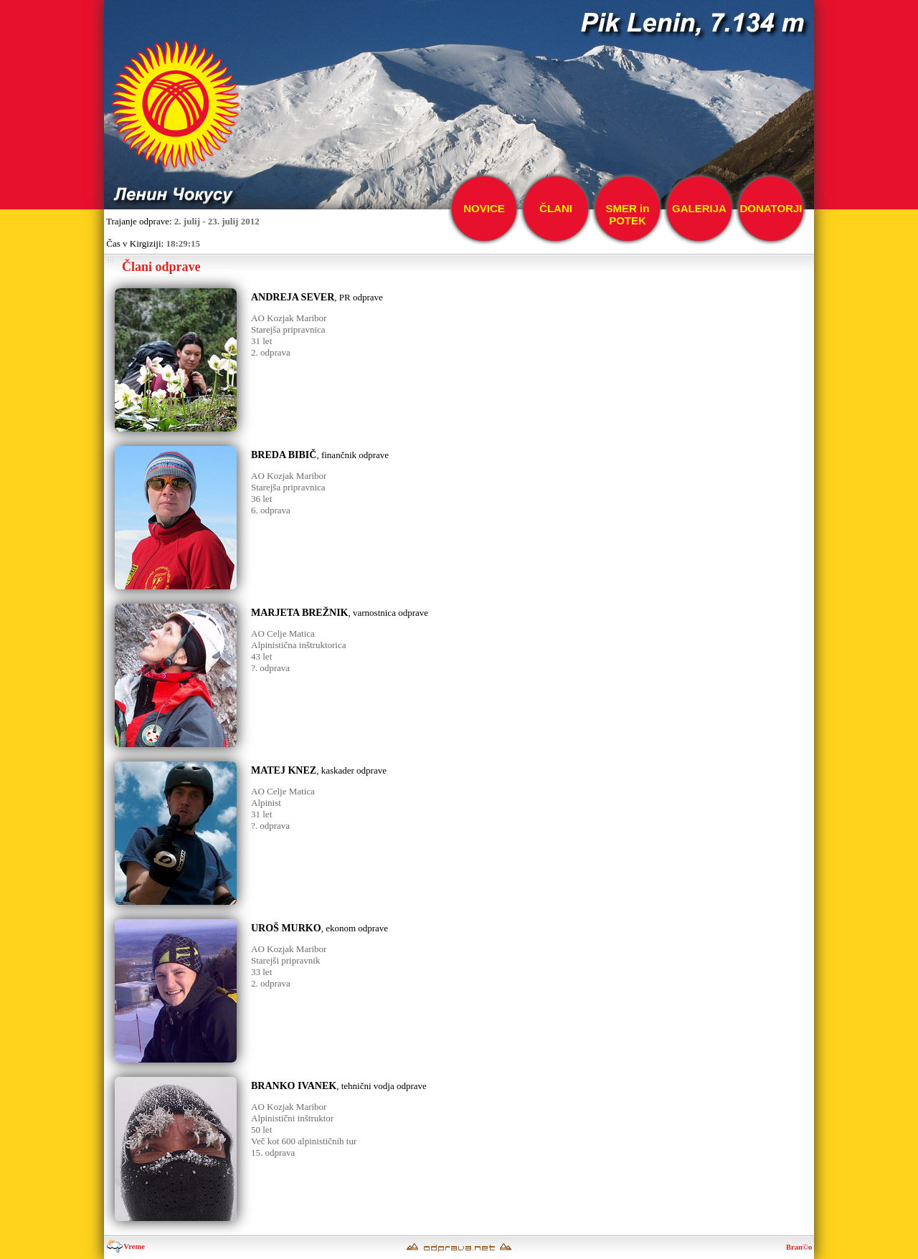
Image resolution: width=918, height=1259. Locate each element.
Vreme (125, 1246)
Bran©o (800, 1247)
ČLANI (555, 208)
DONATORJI (771, 208)
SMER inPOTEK (628, 214)
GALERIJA (699, 208)
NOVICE (484, 208)
